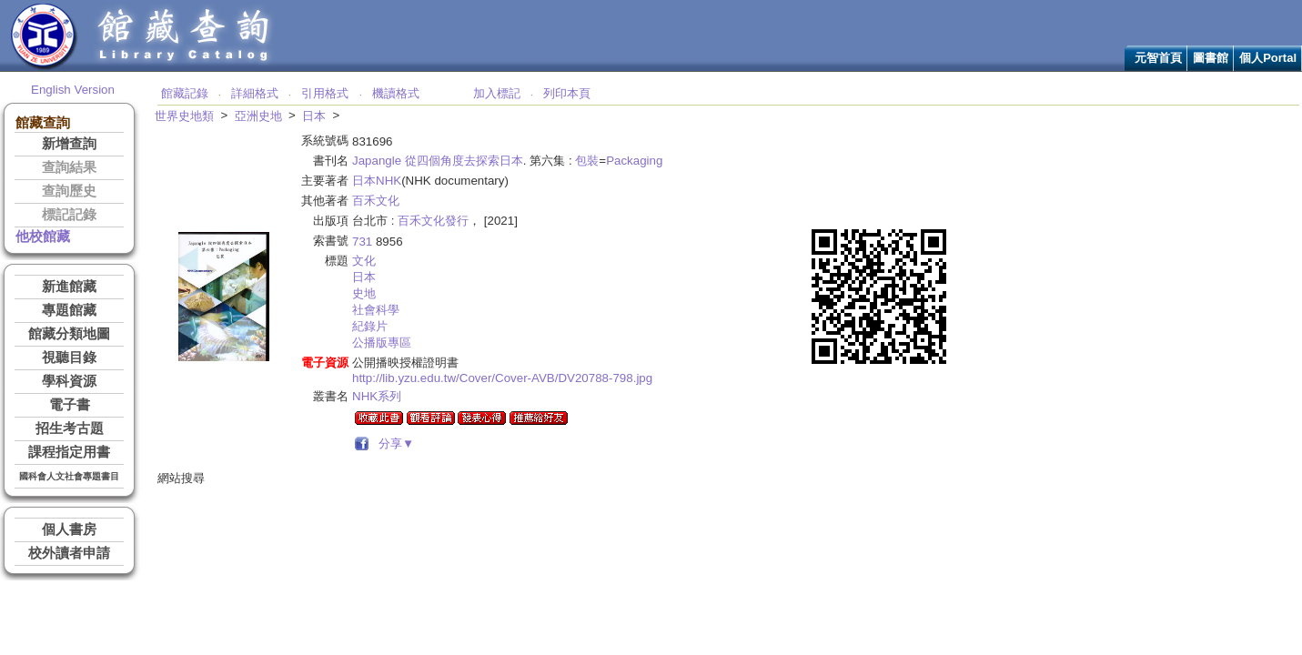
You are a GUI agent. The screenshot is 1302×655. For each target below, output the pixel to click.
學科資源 (69, 381)
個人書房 (69, 529)
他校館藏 (42, 236)
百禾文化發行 (433, 220)
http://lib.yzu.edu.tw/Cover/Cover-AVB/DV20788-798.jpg (502, 378)
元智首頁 (1158, 58)
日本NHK (376, 180)
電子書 (69, 405)
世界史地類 (184, 116)
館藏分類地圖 (69, 334)
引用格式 (324, 93)
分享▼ (393, 443)
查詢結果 (69, 167)
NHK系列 (376, 396)
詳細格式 (254, 93)
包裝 (587, 160)
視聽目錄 (69, 357)
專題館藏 (69, 310)
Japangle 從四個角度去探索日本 (437, 160)
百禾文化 (375, 200)
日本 (314, 116)
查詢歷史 (69, 191)
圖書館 (1210, 58)
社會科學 (375, 310)
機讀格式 (395, 93)
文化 (364, 260)
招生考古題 (69, 428)
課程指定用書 (69, 452)
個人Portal (1268, 58)
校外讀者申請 (69, 553)
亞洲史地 (258, 116)
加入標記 (496, 93)
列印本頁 (566, 93)
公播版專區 (381, 342)
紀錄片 (370, 326)
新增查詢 (69, 143)
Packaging (634, 160)
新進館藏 (69, 286)
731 (362, 241)
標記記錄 (69, 214)
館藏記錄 (184, 93)
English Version (73, 89)
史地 (364, 293)
